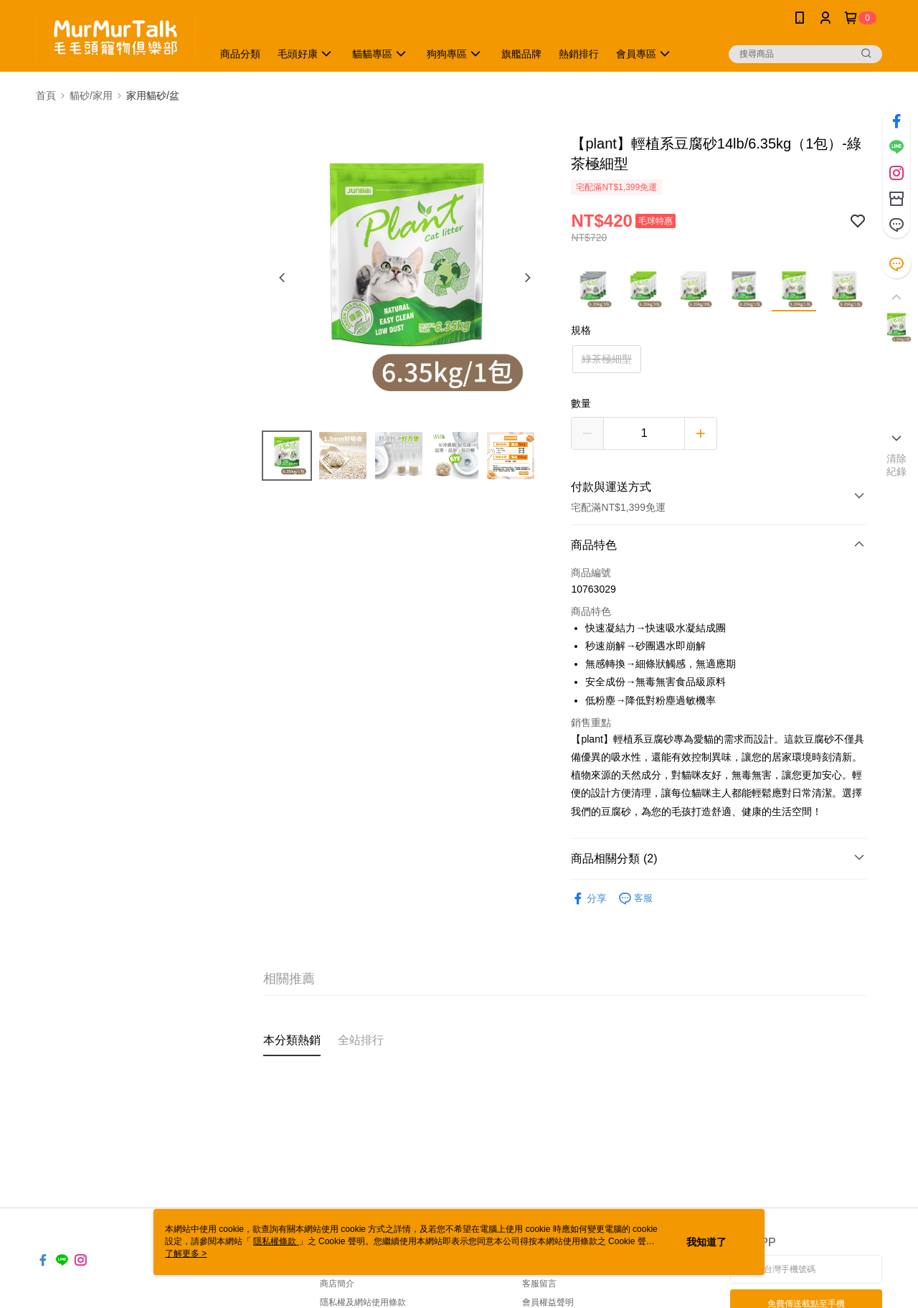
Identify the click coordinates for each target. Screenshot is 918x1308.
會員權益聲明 (548, 1302)
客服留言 (539, 1284)
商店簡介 (337, 1284)
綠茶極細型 (607, 358)
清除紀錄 (896, 465)
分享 (589, 898)
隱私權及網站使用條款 (363, 1302)
